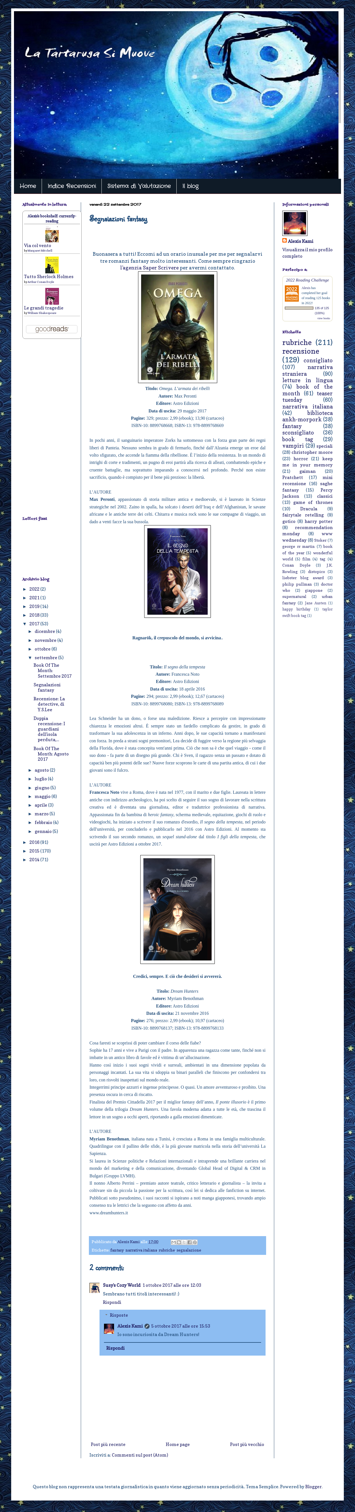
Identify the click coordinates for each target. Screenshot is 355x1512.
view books (323, 318)
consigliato (318, 360)
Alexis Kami (130, 1326)
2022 (34, 589)
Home (28, 186)
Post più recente (108, 1444)
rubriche (167, 1250)
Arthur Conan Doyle (41, 281)
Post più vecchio (247, 1444)
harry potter (319, 521)
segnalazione (189, 1250)
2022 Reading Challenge (307, 280)
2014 (34, 859)
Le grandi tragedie (43, 308)
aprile (41, 805)
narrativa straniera (307, 370)
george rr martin (298, 546)
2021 (34, 597)
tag (322, 559)
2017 (34, 623)
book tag (297, 439)
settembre (46, 657)
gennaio (44, 831)
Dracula (308, 508)
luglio (41, 778)
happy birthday (296, 609)
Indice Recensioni (72, 186)
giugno (42, 787)
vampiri (293, 445)
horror (301, 458)
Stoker (320, 540)
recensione (300, 351)
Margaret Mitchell (40, 250)
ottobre (43, 649)
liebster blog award (303, 577)
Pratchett (292, 477)
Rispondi (112, 1302)
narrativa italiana (141, 1250)
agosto (42, 770)
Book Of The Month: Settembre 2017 (53, 670)
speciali (324, 446)
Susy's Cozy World (122, 1285)
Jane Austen (315, 603)
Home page (178, 1444)
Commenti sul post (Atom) (140, 1455)
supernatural (294, 596)
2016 (34, 842)
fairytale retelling (303, 515)
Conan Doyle (296, 565)
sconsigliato (298, 432)
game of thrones (313, 502)
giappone (314, 590)
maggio (43, 796)
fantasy (117, 1250)
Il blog (190, 186)
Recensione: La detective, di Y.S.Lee (49, 704)
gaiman (307, 471)
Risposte (119, 1315)
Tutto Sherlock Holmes (49, 276)
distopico (316, 571)
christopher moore (312, 452)
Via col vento (37, 245)
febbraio (44, 822)
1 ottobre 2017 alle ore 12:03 (171, 1285)
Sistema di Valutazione (139, 186)
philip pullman (297, 584)
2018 (34, 615)
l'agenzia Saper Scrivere (149, 268)
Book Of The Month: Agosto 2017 (51, 754)
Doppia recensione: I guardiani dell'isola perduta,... (49, 729)
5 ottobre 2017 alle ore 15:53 (180, 1326)
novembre (46, 640)
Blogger (313, 1486)
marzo (42, 813)
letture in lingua (307, 380)
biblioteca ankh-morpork (307, 416)
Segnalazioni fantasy (47, 687)
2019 (34, 606)
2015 (34, 851)
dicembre (45, 631)
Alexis (306, 288)
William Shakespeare (42, 312)
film (306, 559)
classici (325, 496)
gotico (288, 521)
